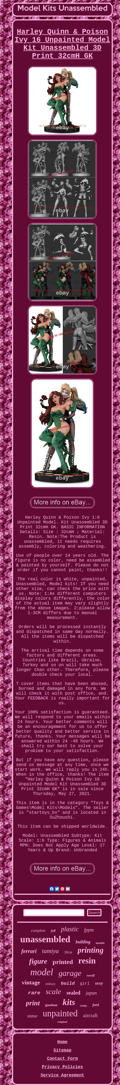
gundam (51, 1005)
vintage (31, 982)
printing (91, 950)
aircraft (90, 1015)
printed (62, 961)
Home (62, 1042)
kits (69, 1002)
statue (32, 1016)
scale (53, 991)
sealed (73, 993)
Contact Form (62, 1058)
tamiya (50, 951)
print (33, 1003)
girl (85, 983)
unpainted (60, 1013)
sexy (99, 983)
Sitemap (62, 1050)
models (100, 942)
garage (69, 973)
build (68, 983)
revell (91, 975)
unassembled (45, 939)
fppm (89, 930)
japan (91, 993)
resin (87, 960)
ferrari (29, 951)
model (41, 972)
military (51, 984)
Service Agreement (62, 1075)
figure (38, 961)
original (62, 1021)
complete (38, 930)
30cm (68, 952)
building (83, 942)
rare (34, 993)
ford (95, 1005)
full (53, 931)
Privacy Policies (62, 1067)
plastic (70, 929)
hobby (83, 1005)
